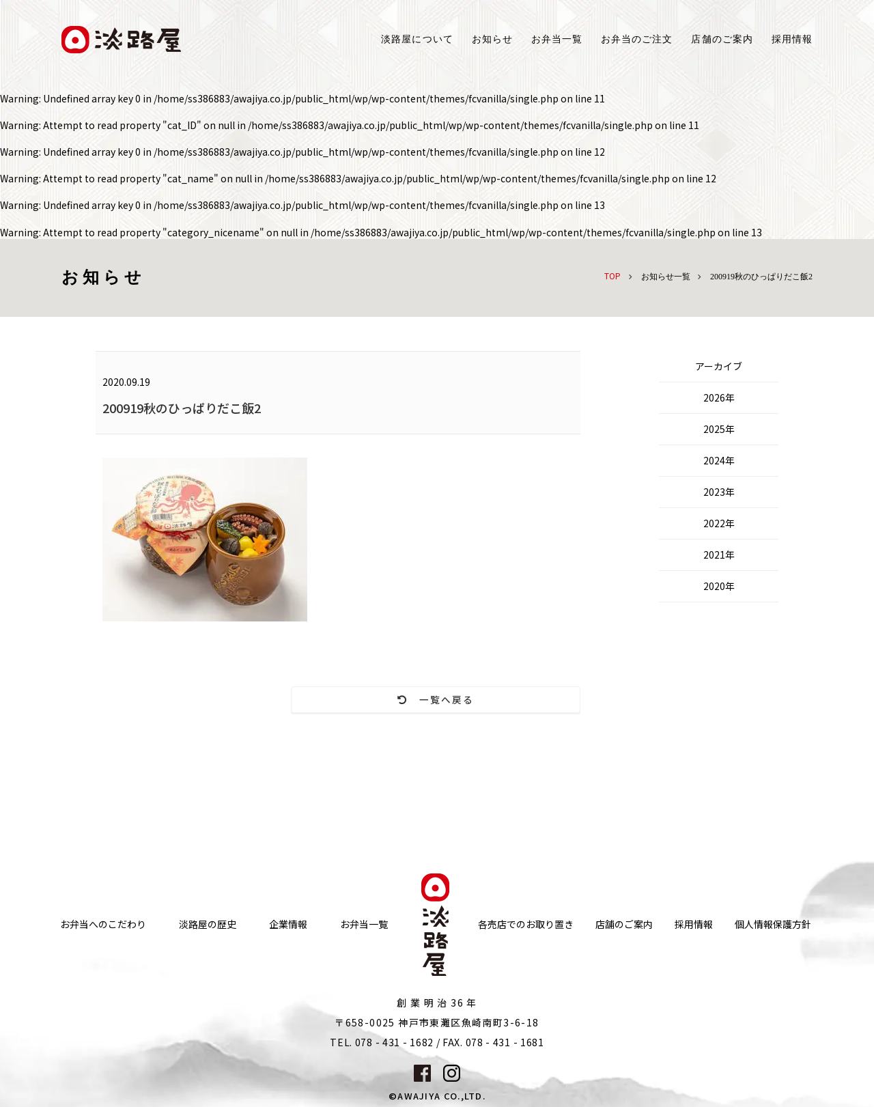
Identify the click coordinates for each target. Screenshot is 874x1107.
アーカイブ (718, 366)
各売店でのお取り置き (526, 898)
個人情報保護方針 (773, 898)
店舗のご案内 (624, 898)
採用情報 (792, 39)
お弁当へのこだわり (103, 898)
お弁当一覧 (556, 39)
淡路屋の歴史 (207, 898)
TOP (612, 275)
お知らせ (492, 39)
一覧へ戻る (338, 700)
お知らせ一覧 (665, 276)
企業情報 (288, 898)
